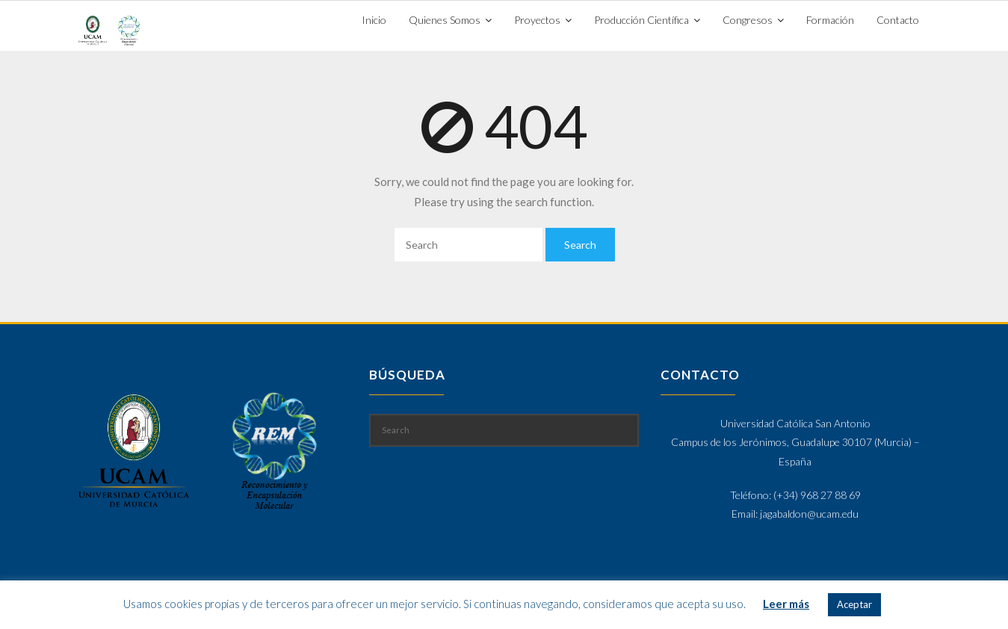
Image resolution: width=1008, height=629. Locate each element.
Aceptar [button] (854, 604)
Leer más (786, 603)
